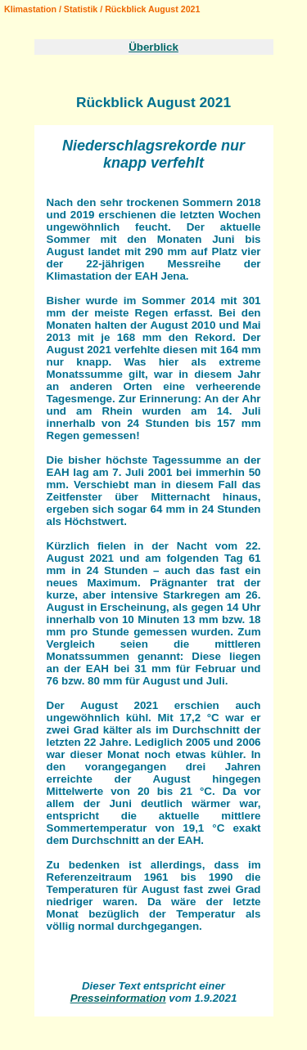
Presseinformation (118, 998)
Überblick (153, 47)
